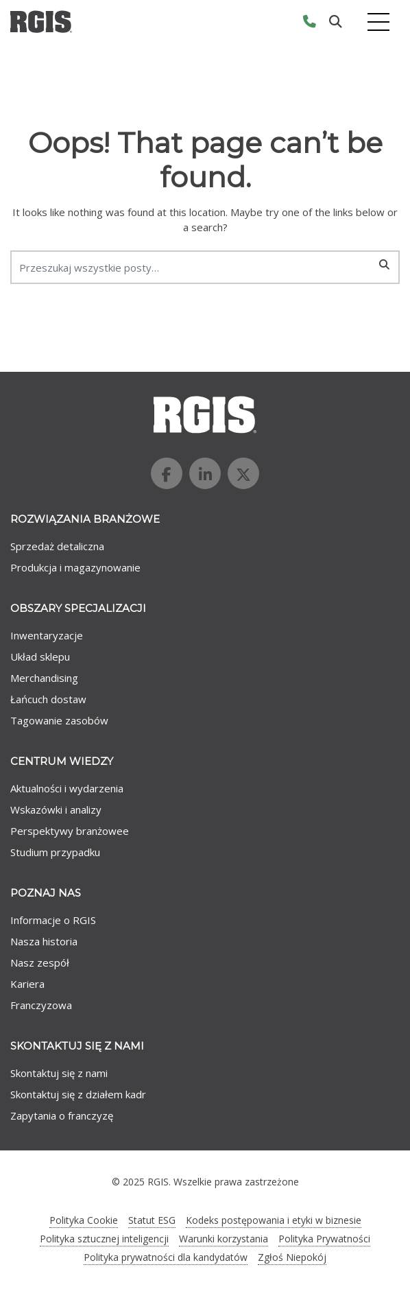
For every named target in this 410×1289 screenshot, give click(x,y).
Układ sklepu (40, 656)
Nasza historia (43, 941)
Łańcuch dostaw (48, 699)
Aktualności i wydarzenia (66, 788)
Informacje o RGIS (53, 920)
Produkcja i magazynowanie (75, 567)
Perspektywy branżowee (69, 831)
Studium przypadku (55, 852)
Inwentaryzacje (46, 635)
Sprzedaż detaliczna (57, 546)
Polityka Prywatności (324, 1238)
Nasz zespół (39, 962)
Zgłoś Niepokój (292, 1257)
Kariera (27, 984)
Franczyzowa (41, 1005)
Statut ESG (152, 1220)
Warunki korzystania (223, 1238)
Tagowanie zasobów (59, 720)
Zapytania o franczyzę (61, 1115)
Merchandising (44, 678)
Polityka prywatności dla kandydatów (166, 1257)
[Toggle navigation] (378, 21)
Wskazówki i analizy (55, 809)
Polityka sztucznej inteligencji (104, 1238)
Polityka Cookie (83, 1220)
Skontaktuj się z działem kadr (78, 1094)
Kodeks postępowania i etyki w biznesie (273, 1220)
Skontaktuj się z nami (59, 1073)
